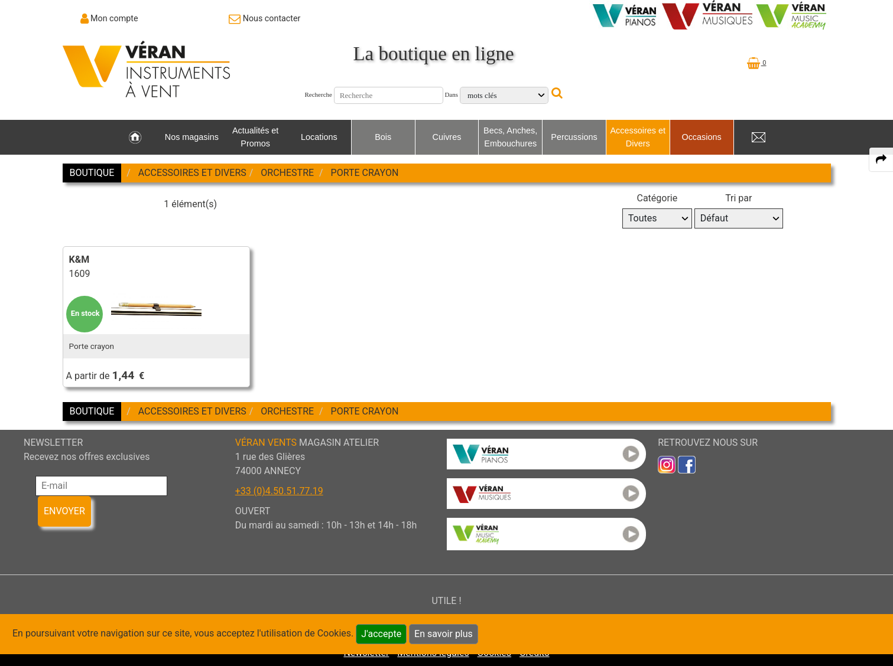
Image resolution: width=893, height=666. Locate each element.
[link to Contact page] (264, 18)
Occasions (701, 137)
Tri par (738, 198)
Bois (383, 137)
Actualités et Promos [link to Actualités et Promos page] (255, 137)
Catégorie (657, 198)
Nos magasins (192, 137)
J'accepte (381, 633)
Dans (451, 94)
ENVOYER (64, 511)
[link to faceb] (687, 464)
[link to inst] (667, 464)
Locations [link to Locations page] (319, 137)
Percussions (574, 137)
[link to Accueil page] (135, 137)
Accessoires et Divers (637, 137)
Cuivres (447, 137)
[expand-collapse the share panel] (881, 159)
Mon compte (114, 18)
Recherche (318, 94)
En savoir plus (443, 633)
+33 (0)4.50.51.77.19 (279, 491)
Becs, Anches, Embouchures (510, 137)
